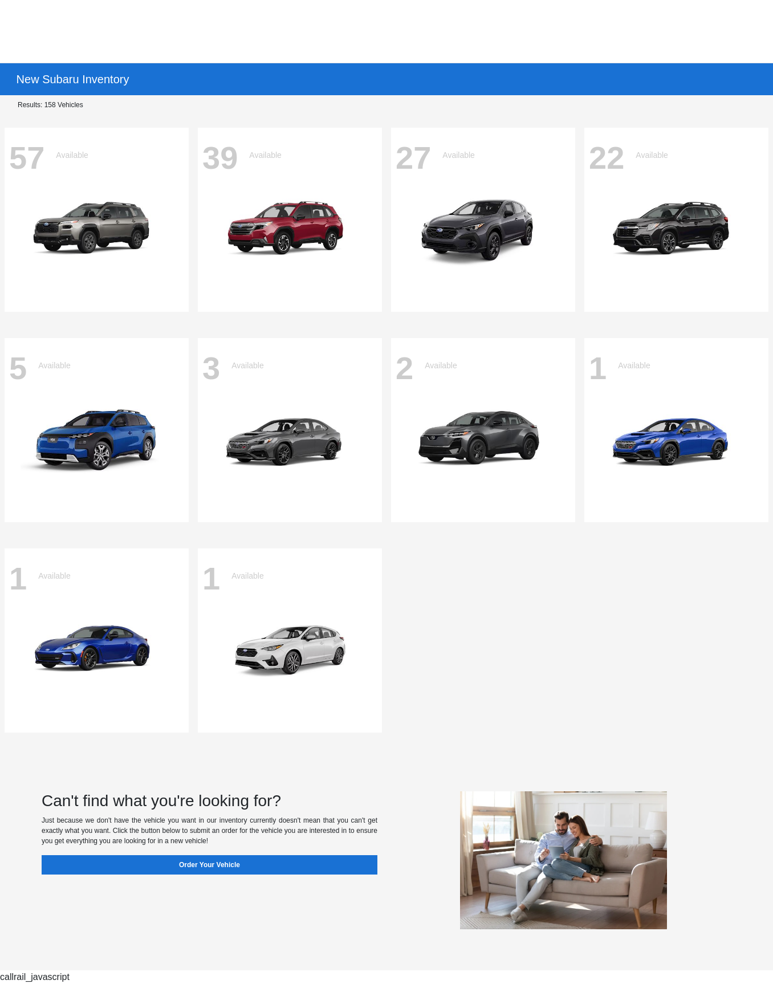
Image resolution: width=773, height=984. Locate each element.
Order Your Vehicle (209, 865)
